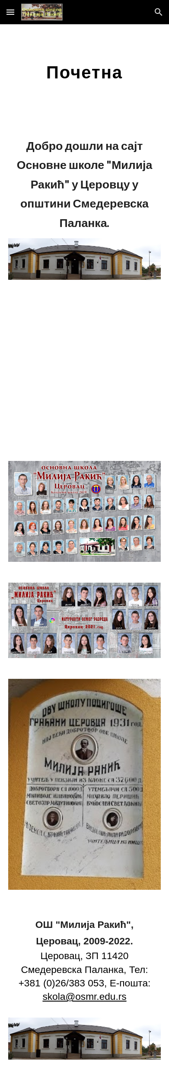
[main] (84, 72)
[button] (10, 12)
